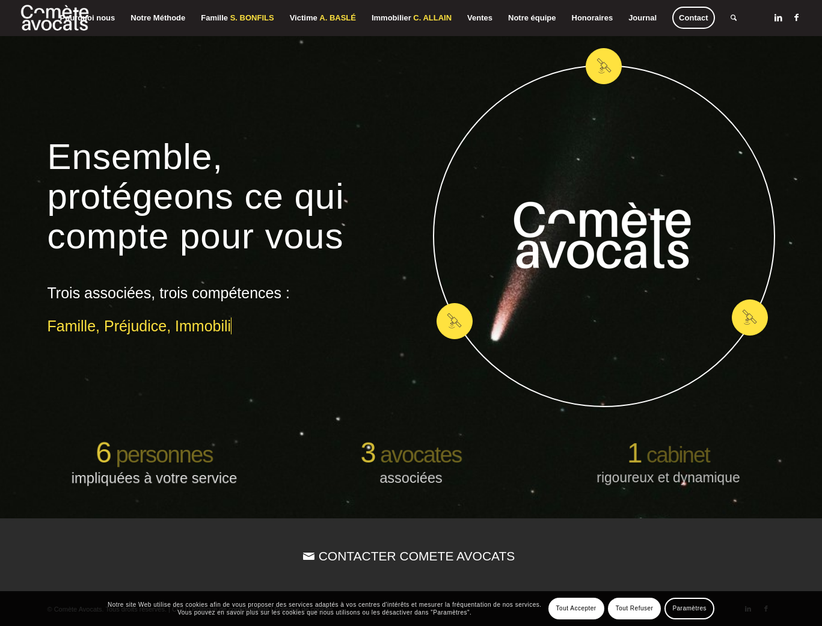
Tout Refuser (635, 608)
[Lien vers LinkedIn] (779, 17)
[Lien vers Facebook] (797, 17)
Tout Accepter (576, 608)
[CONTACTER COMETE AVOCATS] (411, 556)
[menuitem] (87, 18)
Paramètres (689, 608)
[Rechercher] (733, 18)
